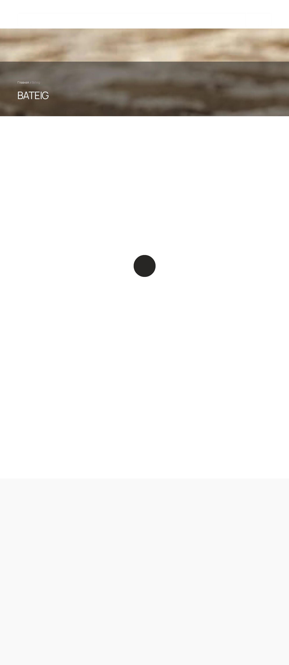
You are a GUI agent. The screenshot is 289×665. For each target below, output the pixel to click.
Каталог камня (53, 20)
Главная (23, 82)
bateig (133, 20)
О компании (202, 20)
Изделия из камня (106, 20)
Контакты (227, 20)
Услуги (78, 20)
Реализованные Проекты (165, 20)
